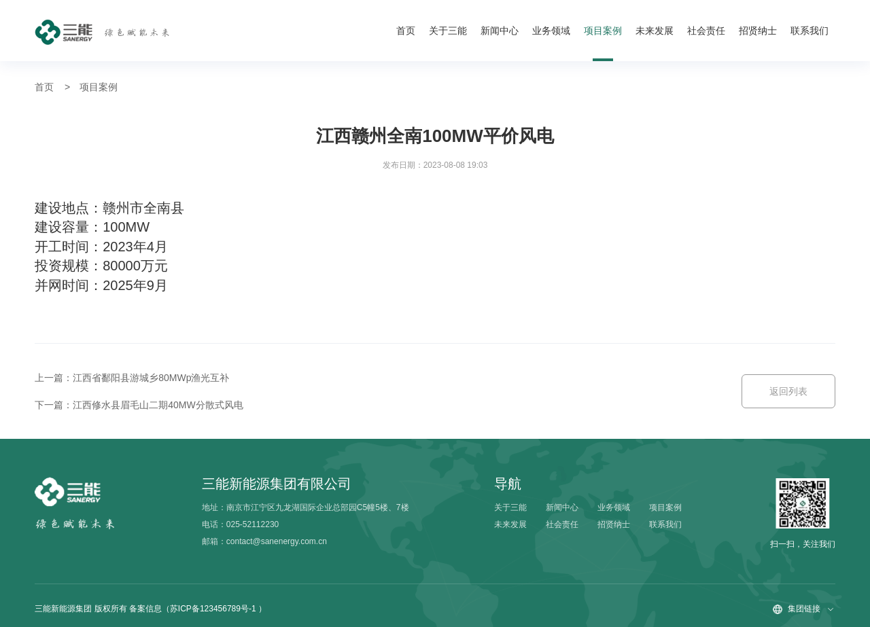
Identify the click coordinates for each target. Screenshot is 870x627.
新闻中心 (500, 30)
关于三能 (448, 30)
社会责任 (706, 30)
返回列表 (788, 391)
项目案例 (603, 30)
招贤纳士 (758, 30)
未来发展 (655, 30)
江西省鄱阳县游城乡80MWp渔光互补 (151, 377)
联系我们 (809, 30)
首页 (405, 30)
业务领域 (551, 30)
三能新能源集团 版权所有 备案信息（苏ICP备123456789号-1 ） (150, 608)
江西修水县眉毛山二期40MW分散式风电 (158, 404)
